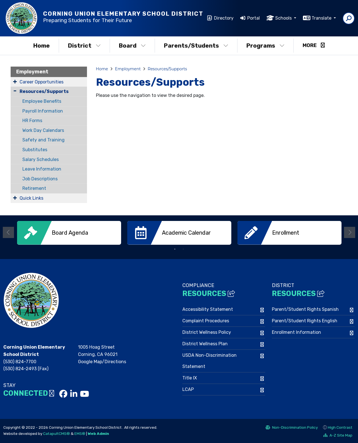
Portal (253, 18)
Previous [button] (8, 232)
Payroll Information (42, 111)
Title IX (189, 377)
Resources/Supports (44, 91)
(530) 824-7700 (19, 361)
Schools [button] (284, 18)
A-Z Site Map (337, 435)
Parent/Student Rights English (304, 320)
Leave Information (41, 169)
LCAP (188, 389)
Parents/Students (196, 45)
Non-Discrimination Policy (291, 428)
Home (41, 45)
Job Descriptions (40, 178)
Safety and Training (43, 140)
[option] (69, 233)
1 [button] (175, 249)
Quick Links (31, 198)
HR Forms (32, 120)
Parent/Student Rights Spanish (305, 309)
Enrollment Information (296, 332)
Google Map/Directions (102, 361)
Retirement (34, 188)
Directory (224, 18)
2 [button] (183, 249)
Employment (32, 72)
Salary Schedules (40, 159)
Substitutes (34, 149)
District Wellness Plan (205, 343)
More (314, 45)
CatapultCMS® (56, 433)
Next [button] (349, 232)
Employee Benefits (41, 101)
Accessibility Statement (207, 309)
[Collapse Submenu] (15, 91)
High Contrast (340, 427)
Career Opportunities (41, 82)
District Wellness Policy (206, 332)
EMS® (79, 433)
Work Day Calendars (43, 130)
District (84, 45)
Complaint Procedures (205, 320)
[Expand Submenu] (15, 81)
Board (132, 45)
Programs (265, 45)
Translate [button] (322, 18)
